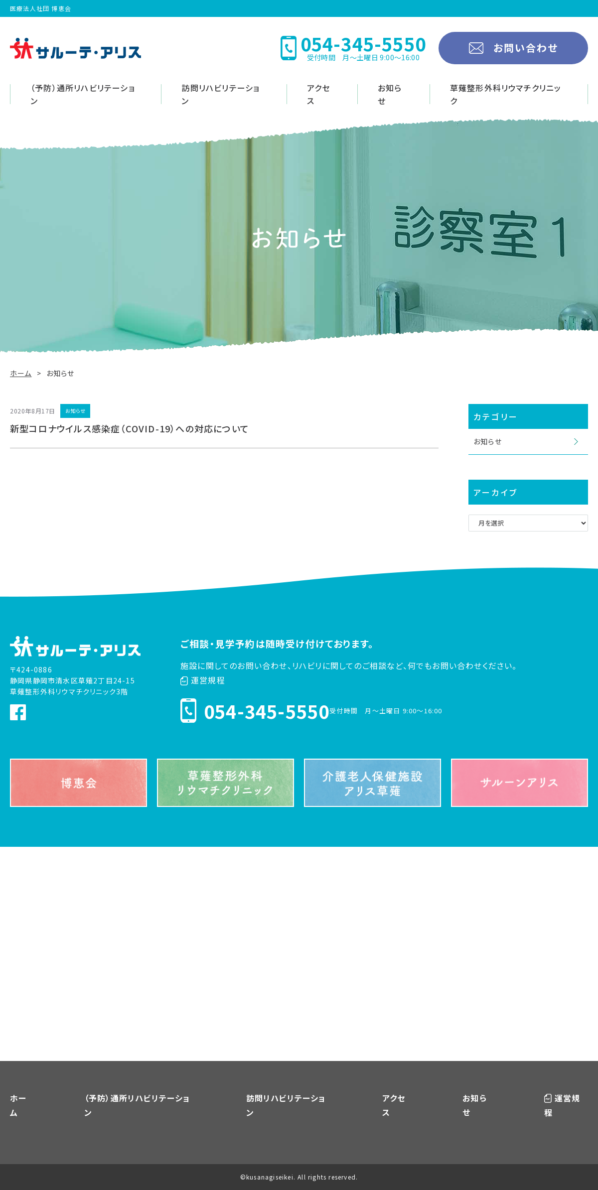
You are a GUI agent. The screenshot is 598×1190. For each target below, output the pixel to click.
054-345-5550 (266, 711)
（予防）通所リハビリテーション (82, 94)
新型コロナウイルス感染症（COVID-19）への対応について (129, 428)
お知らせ (390, 94)
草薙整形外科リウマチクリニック (506, 94)
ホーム (21, 373)
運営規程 (202, 680)
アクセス (318, 94)
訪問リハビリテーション (220, 94)
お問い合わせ (525, 47)
